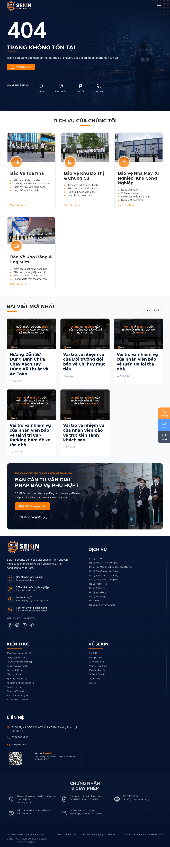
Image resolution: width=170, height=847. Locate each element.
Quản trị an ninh (14, 685)
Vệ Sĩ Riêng (93, 599)
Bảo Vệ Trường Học (97, 582)
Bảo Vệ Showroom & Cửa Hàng (103, 573)
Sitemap (112, 832)
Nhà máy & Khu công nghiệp (20, 681)
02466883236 (20, 735)
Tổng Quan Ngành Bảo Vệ (19, 651)
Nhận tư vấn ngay (32, 504)
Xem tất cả (155, 308)
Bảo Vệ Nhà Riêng (96, 594)
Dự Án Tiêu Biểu (96, 660)
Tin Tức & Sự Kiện (96, 672)
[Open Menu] (159, 7)
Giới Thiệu (93, 651)
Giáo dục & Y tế (14, 672)
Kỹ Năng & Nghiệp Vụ (17, 676)
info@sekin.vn (19, 742)
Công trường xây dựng (17, 664)
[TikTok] (32, 623)
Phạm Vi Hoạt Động (97, 664)
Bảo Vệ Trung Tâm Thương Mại (103, 578)
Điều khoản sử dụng (92, 832)
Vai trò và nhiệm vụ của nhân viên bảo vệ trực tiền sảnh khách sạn (83, 431)
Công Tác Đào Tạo (97, 668)
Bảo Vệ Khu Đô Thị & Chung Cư (103, 561)
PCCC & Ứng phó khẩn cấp (19, 660)
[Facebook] (10, 623)
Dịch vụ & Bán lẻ (14, 668)
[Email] (164, 437)
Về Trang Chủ (20, 67)
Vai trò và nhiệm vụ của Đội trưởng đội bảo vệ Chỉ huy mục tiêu (84, 360)
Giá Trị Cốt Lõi (95, 655)
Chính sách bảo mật (66, 832)
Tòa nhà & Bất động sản (18, 693)
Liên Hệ (92, 681)
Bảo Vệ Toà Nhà (96, 556)
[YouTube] (25, 623)
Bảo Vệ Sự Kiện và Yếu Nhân (101, 603)
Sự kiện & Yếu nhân (16, 689)
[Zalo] (164, 425)
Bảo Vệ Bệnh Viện (96, 586)
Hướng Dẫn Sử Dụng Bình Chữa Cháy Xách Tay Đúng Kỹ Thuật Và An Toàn (29, 362)
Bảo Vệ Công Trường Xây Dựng (103, 569)
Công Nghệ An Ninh (16, 655)
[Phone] (164, 413)
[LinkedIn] (17, 623)
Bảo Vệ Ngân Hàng (97, 590)
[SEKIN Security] (23, 6)
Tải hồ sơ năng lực (33, 515)
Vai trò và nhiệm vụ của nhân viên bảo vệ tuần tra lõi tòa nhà (137, 360)
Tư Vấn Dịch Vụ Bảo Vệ (17, 697)
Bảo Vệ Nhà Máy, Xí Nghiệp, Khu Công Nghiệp (110, 565)
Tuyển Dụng (94, 676)
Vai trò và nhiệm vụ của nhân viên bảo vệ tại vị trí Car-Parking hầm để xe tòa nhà (30, 433)
